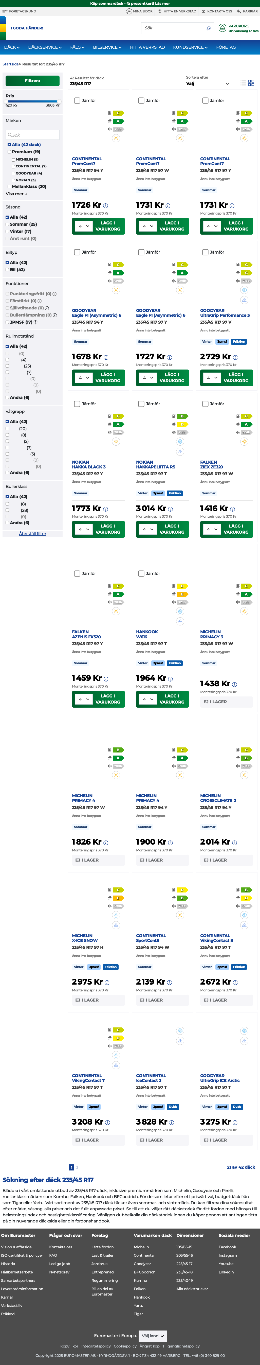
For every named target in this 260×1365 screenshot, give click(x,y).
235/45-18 (184, 1272)
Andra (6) (19, 397)
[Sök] (172, 28)
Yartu (138, 1305)
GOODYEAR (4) (29, 173)
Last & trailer (102, 1255)
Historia (8, 1264)
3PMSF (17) (21, 322)
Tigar (138, 1314)
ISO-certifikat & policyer (22, 1255)
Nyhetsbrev (59, 1272)
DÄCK (10, 47)
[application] (248, 1353)
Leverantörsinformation (22, 1289)
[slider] (6, 101)
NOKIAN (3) (26, 180)
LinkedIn (226, 1272)
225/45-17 (184, 1264)
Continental (144, 1255)
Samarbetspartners (18, 1280)
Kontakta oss (216, 11)
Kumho (140, 1280)
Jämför (89, 100)
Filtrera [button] (32, 80)
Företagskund (19, 11)
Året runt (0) (23, 238)
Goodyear (142, 1264)
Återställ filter (32, 533)
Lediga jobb (59, 1264)
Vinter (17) (20, 231)
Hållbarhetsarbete (17, 1272)
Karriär (247, 11)
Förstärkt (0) (23, 301)
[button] (54, 293)
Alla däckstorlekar (192, 1289)
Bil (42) (17, 269)
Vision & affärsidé (16, 1247)
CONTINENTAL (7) (31, 166)
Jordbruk (99, 1264)
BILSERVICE (105, 47)
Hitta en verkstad (176, 11)
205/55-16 (184, 1255)
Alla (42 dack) (26, 144)
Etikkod (7, 1314)
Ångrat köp (149, 1346)
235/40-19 (184, 1280)
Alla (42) (18, 217)
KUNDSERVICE (188, 47)
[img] (117, 138)
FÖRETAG (226, 47)
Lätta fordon (102, 1247)
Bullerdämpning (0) (31, 315)
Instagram (228, 1255)
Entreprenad (102, 1272)
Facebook (227, 1247)
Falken (139, 1289)
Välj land (151, 1336)
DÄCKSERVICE (43, 47)
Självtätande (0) (27, 308)
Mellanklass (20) (29, 186)
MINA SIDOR (139, 11)
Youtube (226, 1264)
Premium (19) (26, 151)
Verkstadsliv (11, 1305)
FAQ (53, 1255)
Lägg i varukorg (108, 226)
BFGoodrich (144, 1272)
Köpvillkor (69, 1346)
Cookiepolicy (125, 1346)
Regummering (104, 1280)
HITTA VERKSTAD (147, 47)
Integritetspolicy (96, 1346)
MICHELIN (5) (27, 159)
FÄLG (75, 47)
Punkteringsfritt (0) (30, 293)
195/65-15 (184, 1247)
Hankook (142, 1297)
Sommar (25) (23, 224)
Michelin (141, 1247)
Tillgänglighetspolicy (181, 1346)
